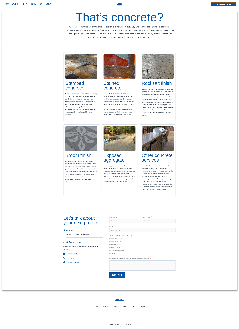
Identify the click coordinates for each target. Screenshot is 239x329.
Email (111, 226)
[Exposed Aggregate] (110, 250)
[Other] (110, 253)
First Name (113, 217)
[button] (223, 4)
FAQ (41, 4)
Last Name (147, 217)
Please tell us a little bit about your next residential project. (129, 259)
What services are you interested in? (121, 235)
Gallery (24, 4)
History (33, 4)
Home (7, 4)
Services (15, 4)
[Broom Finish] (110, 247)
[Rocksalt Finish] (110, 244)
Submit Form (117, 275)
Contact (48, 4)
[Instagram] (119, 313)
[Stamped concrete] (110, 238)
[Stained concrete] (110, 241)
